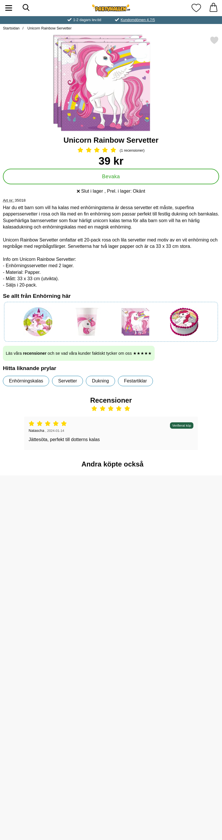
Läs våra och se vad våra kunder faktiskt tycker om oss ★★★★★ (79, 353)
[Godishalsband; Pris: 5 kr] (139, 604)
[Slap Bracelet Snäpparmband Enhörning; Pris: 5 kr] (27, 510)
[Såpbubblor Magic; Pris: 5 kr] (195, 510)
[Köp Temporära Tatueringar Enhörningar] (83, 739)
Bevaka (111, 176)
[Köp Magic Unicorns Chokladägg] (195, 739)
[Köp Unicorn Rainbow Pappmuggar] (139, 551)
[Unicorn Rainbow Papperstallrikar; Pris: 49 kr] (83, 604)
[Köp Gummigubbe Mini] (27, 739)
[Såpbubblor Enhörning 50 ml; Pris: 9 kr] (83, 510)
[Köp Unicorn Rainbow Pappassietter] (139, 739)
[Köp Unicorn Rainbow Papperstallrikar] (83, 645)
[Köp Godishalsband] (139, 645)
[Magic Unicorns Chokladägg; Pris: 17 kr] (195, 698)
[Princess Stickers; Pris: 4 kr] (195, 604)
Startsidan (11, 28)
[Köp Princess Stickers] (195, 645)
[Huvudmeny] (8, 8)
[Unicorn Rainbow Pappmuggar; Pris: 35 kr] (139, 510)
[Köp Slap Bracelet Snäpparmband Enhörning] (27, 551)
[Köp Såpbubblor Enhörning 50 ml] (83, 551)
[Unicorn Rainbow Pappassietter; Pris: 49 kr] (139, 698)
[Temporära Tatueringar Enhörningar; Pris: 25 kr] (83, 698)
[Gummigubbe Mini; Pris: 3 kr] (27, 698)
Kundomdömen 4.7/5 (138, 20)
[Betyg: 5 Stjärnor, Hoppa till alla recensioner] (111, 150)
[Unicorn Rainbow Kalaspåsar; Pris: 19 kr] (27, 604)
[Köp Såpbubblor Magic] (195, 551)
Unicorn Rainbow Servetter (48, 28)
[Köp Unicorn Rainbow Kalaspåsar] (27, 645)
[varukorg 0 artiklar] (213, 7)
